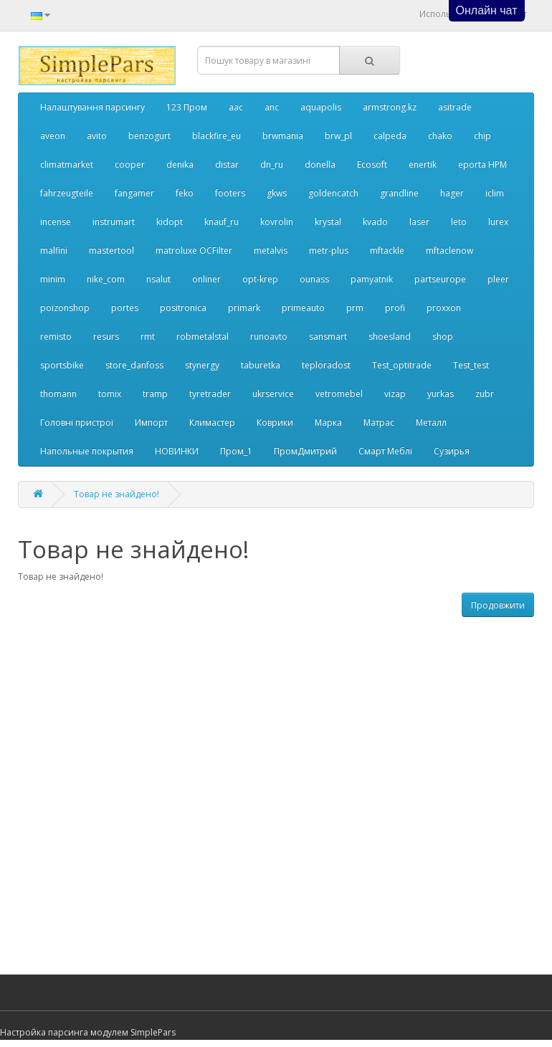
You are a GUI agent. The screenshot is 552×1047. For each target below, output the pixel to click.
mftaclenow (449, 250)
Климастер (212, 422)
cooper (130, 164)
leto (459, 222)
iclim (494, 193)
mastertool (111, 250)
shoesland (389, 336)
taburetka (260, 365)
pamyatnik (372, 279)
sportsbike (62, 365)
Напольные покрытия (86, 451)
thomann (58, 394)
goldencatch (333, 193)
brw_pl (338, 136)
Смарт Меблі (385, 451)
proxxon (444, 308)
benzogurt (149, 136)
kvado (375, 222)
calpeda (389, 136)
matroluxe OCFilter (194, 250)
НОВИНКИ (177, 451)
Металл (431, 422)
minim (52, 279)
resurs (106, 336)
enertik (423, 164)
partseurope (440, 279)
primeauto (303, 308)
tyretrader (210, 394)
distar (227, 164)
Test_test (471, 365)
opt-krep (260, 279)
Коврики (275, 422)
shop (442, 336)
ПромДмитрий (305, 451)
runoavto (268, 336)
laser (419, 222)
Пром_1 (236, 451)
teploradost (326, 365)
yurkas (440, 394)
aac (236, 107)
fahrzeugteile (66, 193)
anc (272, 107)
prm (354, 308)
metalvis (270, 250)
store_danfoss (134, 365)
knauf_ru (221, 222)
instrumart (113, 222)
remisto (56, 336)
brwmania (282, 136)
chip (482, 136)
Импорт (151, 422)
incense (55, 222)
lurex (498, 222)
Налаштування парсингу (92, 107)
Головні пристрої (76, 422)
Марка (328, 422)
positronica (183, 308)
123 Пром (186, 107)
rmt (148, 336)
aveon (52, 136)
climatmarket (66, 164)
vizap (395, 394)
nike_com (106, 279)
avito (97, 136)
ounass (314, 279)
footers (230, 193)
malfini (53, 250)
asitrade (455, 107)
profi (395, 308)
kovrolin (276, 222)
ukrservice (273, 394)
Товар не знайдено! (116, 494)
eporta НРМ (482, 164)
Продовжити (498, 605)
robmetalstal (202, 336)
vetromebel (339, 394)
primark (244, 308)
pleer (498, 279)
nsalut (158, 279)
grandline (399, 193)
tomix (109, 394)
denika (180, 164)
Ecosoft (372, 164)
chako (440, 136)
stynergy (202, 365)
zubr (484, 394)
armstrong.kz (390, 107)
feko (185, 193)
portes (124, 308)
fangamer (134, 193)
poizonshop (65, 308)
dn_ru (271, 164)
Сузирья (452, 451)
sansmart (328, 336)
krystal (328, 222)
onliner (206, 279)
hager (452, 193)
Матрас (378, 422)
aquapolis (320, 107)
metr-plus (328, 250)
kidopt (169, 222)
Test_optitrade (402, 365)
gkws (277, 193)
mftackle (387, 250)
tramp (155, 394)
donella (320, 164)
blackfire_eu (216, 136)
